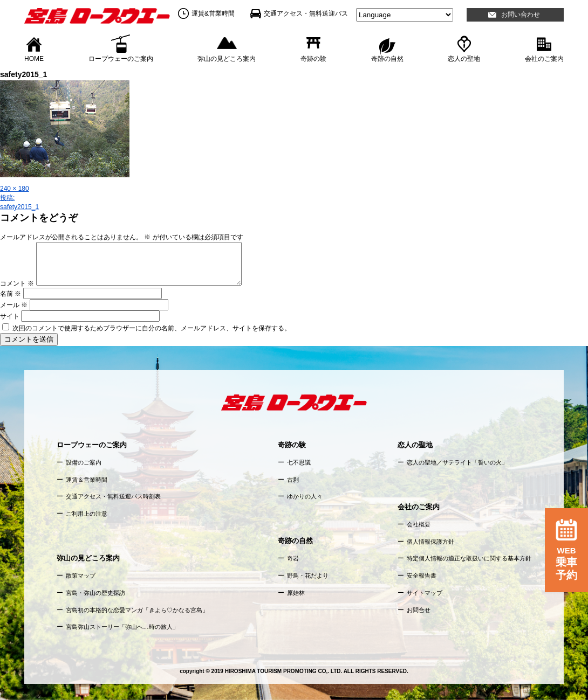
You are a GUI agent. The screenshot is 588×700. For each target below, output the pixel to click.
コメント (17, 283)
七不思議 (299, 462)
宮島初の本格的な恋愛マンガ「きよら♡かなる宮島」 (137, 610)
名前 (10, 293)
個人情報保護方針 (430, 541)
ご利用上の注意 (86, 513)
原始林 (296, 593)
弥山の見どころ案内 (226, 58)
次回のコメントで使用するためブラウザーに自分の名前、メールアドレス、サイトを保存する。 (151, 328)
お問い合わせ (520, 14)
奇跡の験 (313, 58)
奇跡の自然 (387, 58)
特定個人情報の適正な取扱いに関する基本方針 (469, 558)
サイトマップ (424, 593)
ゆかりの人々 (305, 496)
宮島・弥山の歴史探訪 (95, 593)
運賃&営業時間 (213, 13)
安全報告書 (421, 575)
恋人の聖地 (464, 58)
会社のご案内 (544, 58)
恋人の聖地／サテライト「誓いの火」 (457, 462)
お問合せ (418, 610)
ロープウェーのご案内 (120, 58)
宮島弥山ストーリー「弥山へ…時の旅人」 (122, 626)
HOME (34, 58)
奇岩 (293, 558)
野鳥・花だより (308, 575)
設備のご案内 (83, 462)
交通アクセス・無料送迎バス (306, 13)
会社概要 (418, 524)
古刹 (293, 479)
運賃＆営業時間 (86, 479)
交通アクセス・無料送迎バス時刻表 (113, 496)
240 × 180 (14, 188)
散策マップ (80, 575)
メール (14, 305)
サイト (9, 316)
